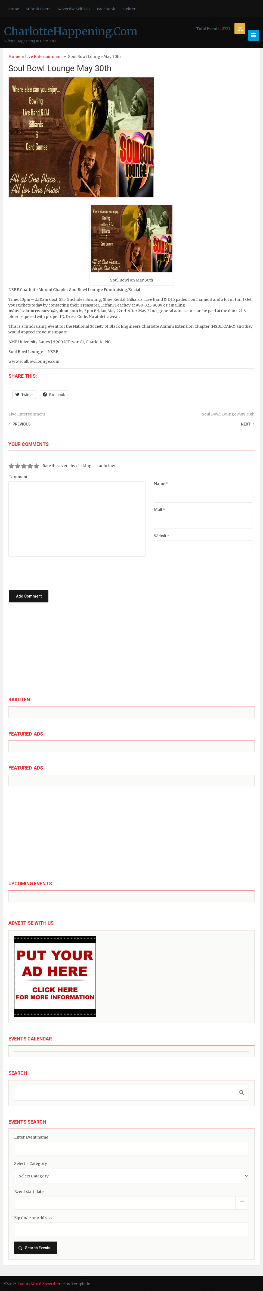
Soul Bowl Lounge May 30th (60, 68)
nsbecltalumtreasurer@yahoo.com (43, 310)
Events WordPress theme (41, 1283)
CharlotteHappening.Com (71, 31)
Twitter (129, 9)
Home (13, 9)
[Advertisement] (131, 654)
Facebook (106, 9)
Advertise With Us (73, 9)
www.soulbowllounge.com (33, 361)
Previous (22, 424)
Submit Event (38, 9)
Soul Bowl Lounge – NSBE (33, 351)
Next (245, 424)
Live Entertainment (43, 56)
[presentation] (60, 567)
